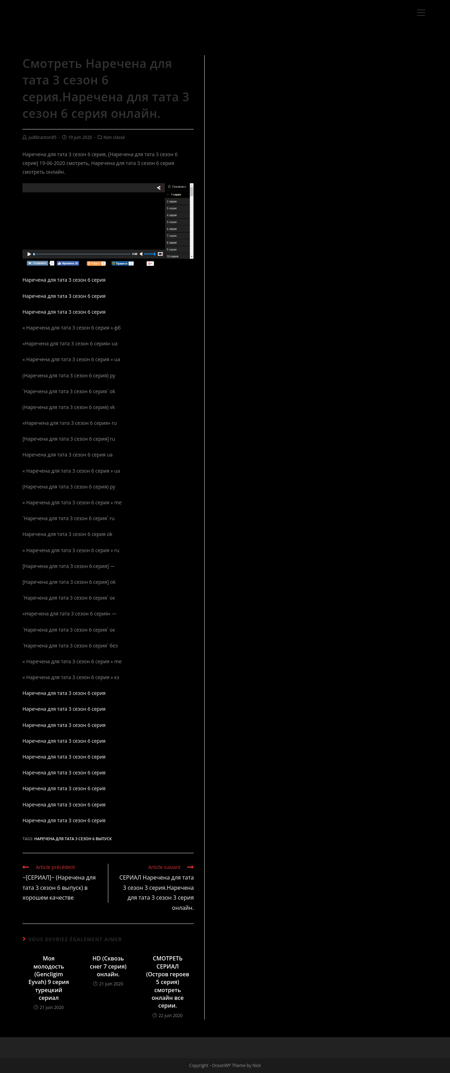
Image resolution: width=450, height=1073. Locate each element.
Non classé (114, 137)
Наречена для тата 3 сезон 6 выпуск (73, 838)
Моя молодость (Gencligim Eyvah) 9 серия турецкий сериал (48, 978)
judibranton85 (42, 137)
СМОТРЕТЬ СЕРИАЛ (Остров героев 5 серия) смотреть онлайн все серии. (167, 981)
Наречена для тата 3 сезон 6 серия (63, 279)
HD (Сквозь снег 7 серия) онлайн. (108, 966)
